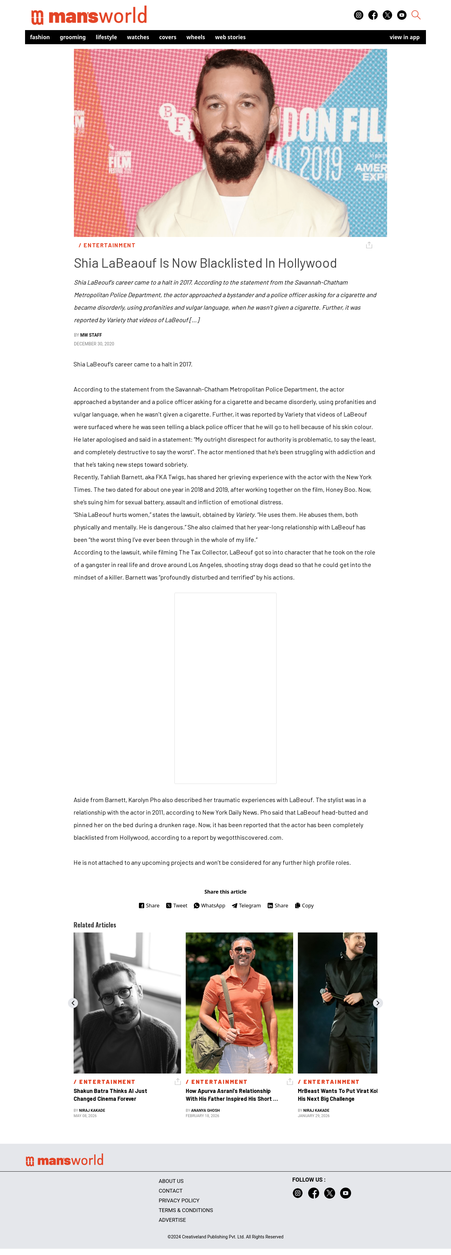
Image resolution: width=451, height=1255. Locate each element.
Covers (167, 37)
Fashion (40, 37)
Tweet (176, 905)
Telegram (246, 905)
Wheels (195, 37)
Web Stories (230, 37)
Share (148, 905)
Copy (304, 905)
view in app (405, 37)
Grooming (73, 37)
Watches (138, 37)
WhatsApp (209, 905)
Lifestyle (106, 37)
